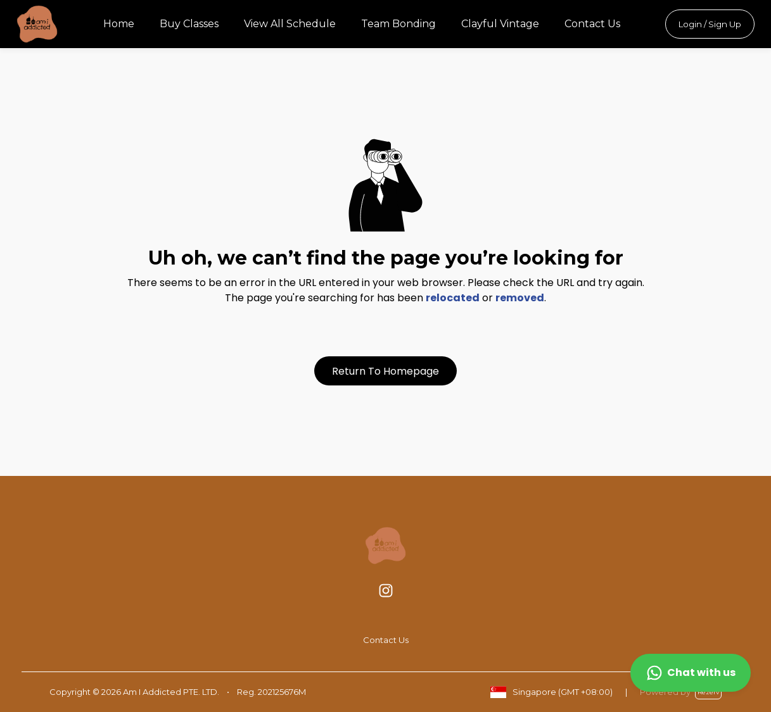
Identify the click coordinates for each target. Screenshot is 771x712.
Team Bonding (398, 24)
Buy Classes (189, 24)
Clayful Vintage (500, 24)
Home (118, 24)
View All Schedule (290, 24)
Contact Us (592, 24)
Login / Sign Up (710, 24)
